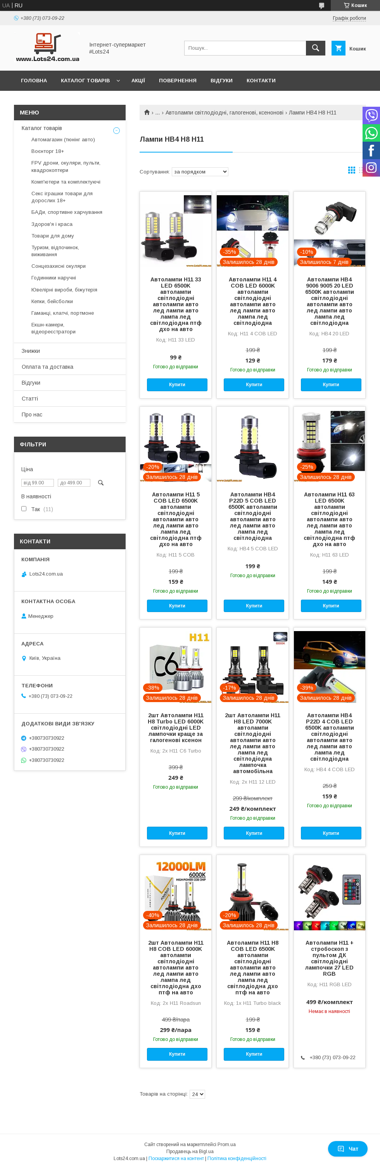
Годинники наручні (53, 278)
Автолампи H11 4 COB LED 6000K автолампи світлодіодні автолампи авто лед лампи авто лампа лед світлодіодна (252, 301)
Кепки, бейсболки (52, 301)
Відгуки (222, 80)
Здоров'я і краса (52, 224)
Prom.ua (227, 1144)
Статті (30, 398)
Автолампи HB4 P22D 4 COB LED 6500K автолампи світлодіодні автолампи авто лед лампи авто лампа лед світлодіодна (329, 737)
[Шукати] (315, 48)
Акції (138, 80)
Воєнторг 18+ (47, 151)
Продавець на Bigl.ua (190, 1151)
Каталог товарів (85, 80)
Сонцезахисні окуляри (58, 266)
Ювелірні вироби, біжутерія (64, 290)
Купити (177, 384)
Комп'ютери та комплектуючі (65, 182)
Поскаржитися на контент (176, 1158)
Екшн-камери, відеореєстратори (53, 328)
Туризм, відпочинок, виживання (55, 251)
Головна (34, 80)
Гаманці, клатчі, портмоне (62, 313)
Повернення (178, 80)
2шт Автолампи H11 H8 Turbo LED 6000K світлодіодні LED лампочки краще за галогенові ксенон (176, 727)
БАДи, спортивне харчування (66, 212)
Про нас (32, 414)
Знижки (31, 351)
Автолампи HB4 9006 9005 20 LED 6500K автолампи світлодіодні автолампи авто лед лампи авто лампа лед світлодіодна (329, 301)
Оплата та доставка (47, 367)
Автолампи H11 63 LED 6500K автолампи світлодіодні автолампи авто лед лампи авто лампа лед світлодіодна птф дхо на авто (329, 519)
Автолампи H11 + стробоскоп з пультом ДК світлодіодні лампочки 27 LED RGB (329, 958)
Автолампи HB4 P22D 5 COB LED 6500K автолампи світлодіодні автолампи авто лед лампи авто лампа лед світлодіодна (252, 516)
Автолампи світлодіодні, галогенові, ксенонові (224, 112)
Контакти (261, 80)
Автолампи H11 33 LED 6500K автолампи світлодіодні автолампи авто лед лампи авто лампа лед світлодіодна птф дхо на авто (176, 304)
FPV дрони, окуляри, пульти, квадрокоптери (65, 166)
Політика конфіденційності (236, 1158)
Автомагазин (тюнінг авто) (63, 139)
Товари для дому (52, 236)
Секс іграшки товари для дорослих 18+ (62, 197)
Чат (347, 1148)
